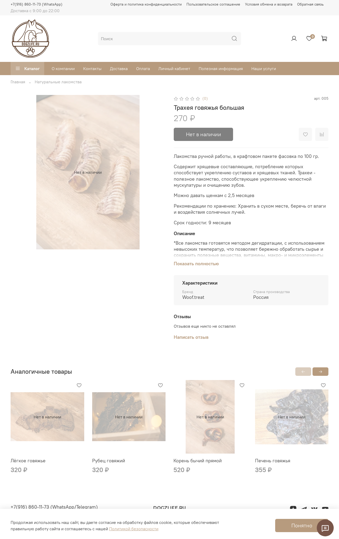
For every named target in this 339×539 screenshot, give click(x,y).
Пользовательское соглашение (213, 4)
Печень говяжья (272, 460)
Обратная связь (310, 4)
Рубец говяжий (108, 460)
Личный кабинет (174, 68)
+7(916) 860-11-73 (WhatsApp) (37, 4)
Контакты (92, 68)
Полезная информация (221, 68)
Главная (18, 81)
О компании (63, 68)
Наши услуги (263, 68)
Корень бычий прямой (197, 460)
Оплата (143, 68)
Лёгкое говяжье (28, 460)
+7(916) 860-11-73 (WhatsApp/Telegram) (54, 507)
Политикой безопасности (133, 528)
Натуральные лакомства (58, 81)
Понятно (301, 525)
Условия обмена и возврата (268, 4)
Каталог (27, 68)
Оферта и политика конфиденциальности (146, 4)
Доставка (119, 68)
